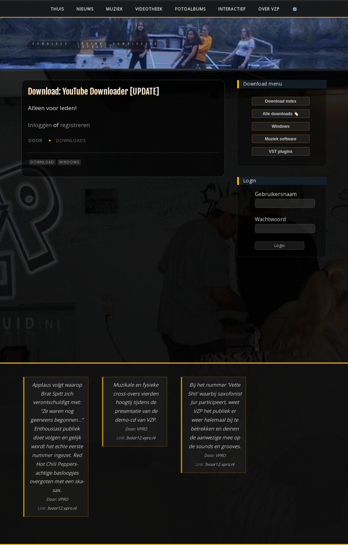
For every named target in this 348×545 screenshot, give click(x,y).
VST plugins (280, 151)
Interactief (232, 9)
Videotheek (148, 9)
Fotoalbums (190, 9)
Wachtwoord (270, 219)
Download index (280, 101)
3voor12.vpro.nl (61, 508)
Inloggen (40, 125)
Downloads (71, 140)
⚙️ (295, 9)
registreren (75, 125)
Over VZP (269, 9)
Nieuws (84, 9)
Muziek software (280, 139)
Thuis (57, 9)
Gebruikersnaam (276, 194)
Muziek (114, 9)
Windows (69, 162)
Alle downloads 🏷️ (281, 113)
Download (42, 162)
